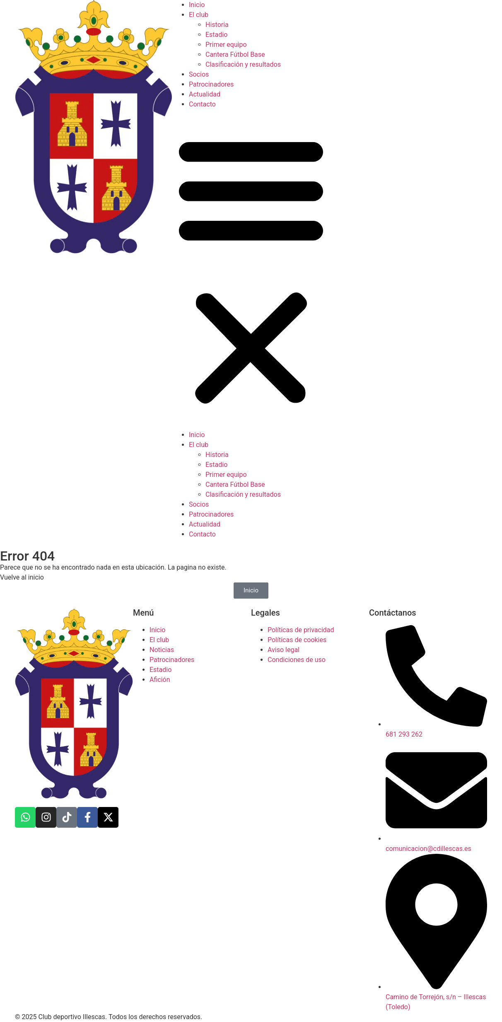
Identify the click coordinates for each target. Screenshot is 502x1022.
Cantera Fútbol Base (235, 54)
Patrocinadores (211, 84)
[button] (251, 269)
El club (198, 15)
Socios (199, 74)
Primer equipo (226, 44)
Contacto (202, 104)
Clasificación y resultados (243, 64)
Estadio (216, 35)
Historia (217, 25)
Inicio (197, 5)
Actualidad (204, 94)
